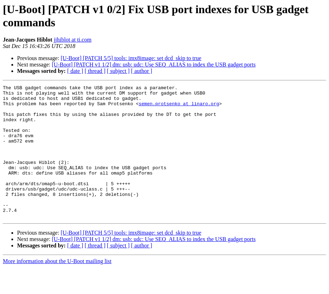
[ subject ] (118, 71)
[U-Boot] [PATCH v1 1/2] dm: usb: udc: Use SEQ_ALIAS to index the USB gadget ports (154, 65)
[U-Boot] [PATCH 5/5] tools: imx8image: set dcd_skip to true (131, 58)
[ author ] (141, 71)
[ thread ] (95, 71)
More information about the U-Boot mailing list (57, 288)
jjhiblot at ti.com (72, 40)
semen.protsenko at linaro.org (179, 108)
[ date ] (75, 71)
